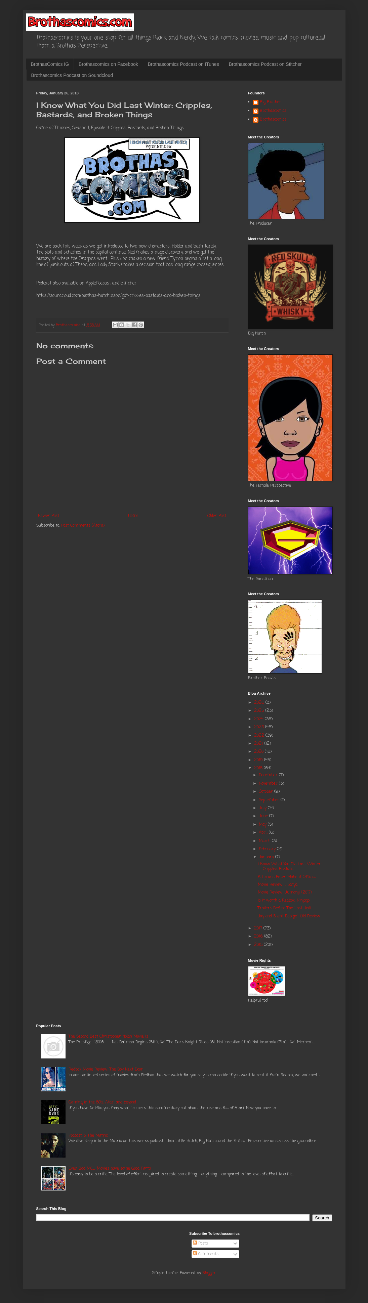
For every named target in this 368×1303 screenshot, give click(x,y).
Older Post (216, 516)
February (268, 849)
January (267, 857)
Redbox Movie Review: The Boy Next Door (106, 1070)
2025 (259, 711)
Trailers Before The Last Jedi (284, 908)
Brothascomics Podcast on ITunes (183, 64)
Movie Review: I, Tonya (277, 885)
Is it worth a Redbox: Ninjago (284, 901)
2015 (259, 945)
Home (133, 516)
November (269, 784)
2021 (259, 744)
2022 (259, 736)
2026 (259, 703)
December (269, 775)
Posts (200, 1244)
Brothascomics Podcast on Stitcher (265, 64)
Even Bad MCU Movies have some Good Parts (110, 1169)
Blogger (209, 1273)
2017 (258, 928)
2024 (259, 719)
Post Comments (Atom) (83, 526)
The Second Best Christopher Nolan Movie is (108, 1037)
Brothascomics (273, 111)
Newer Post (48, 516)
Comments (205, 1254)
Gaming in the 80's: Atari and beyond (102, 1102)
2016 (259, 936)
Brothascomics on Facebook (108, 64)
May (263, 825)
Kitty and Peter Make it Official (287, 877)
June (264, 816)
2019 (259, 760)
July (263, 808)
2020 (259, 752)
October (266, 792)
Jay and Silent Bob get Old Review (289, 916)
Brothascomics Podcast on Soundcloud (72, 75)
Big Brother (270, 102)
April (264, 833)
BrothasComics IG (50, 64)
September (270, 800)
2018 (259, 768)
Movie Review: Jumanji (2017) (285, 892)
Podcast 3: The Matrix (88, 1136)
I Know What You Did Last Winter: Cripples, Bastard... (290, 866)
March (265, 841)
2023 (259, 727)
